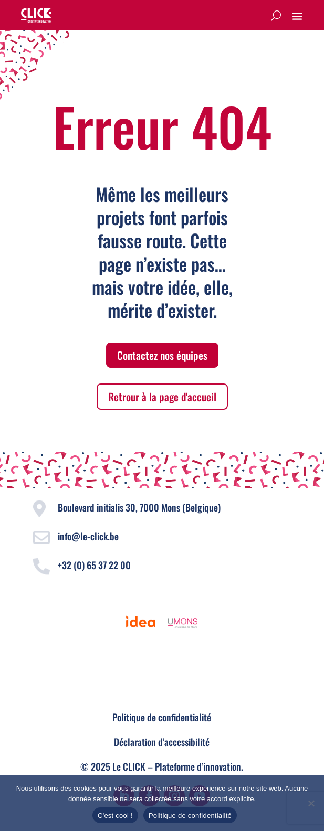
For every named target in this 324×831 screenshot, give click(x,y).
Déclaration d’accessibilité (162, 742)
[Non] (311, 803)
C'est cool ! (115, 815)
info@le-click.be (88, 536)
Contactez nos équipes (162, 355)
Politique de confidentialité (161, 717)
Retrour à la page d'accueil (162, 396)
